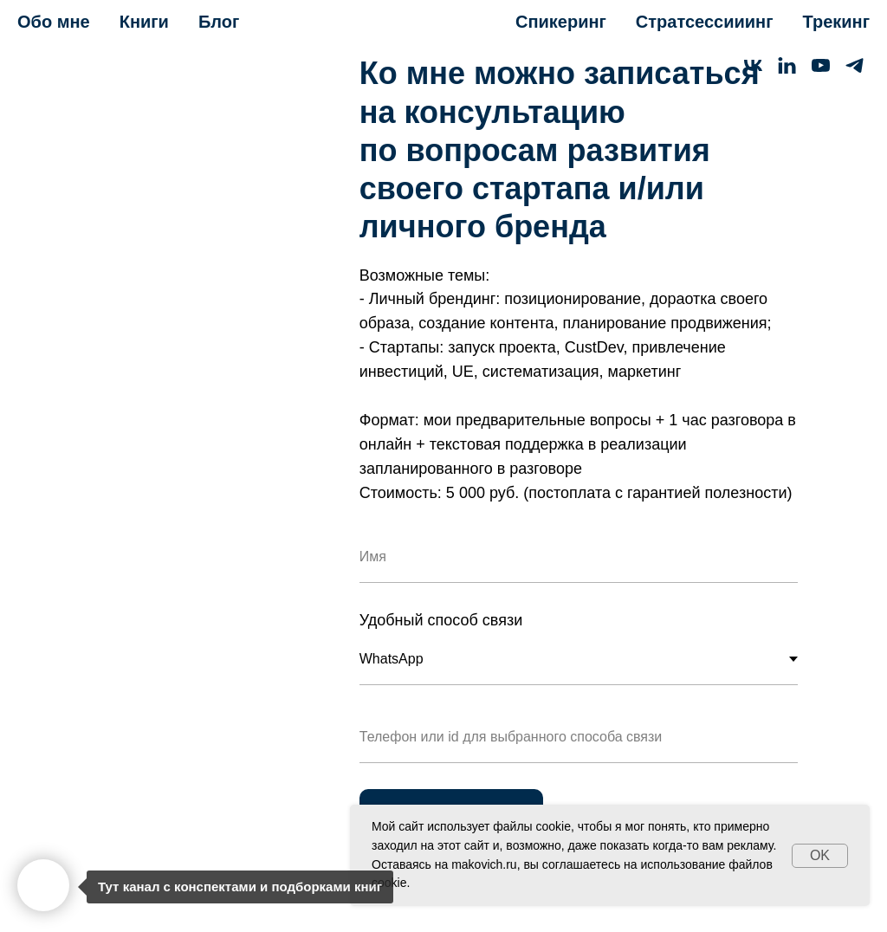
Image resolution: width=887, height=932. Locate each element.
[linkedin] (787, 65)
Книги (144, 21)
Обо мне (53, 21)
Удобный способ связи (440, 620)
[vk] (753, 65)
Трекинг (836, 21)
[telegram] (854, 65)
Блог (218, 21)
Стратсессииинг (705, 21)
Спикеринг (560, 21)
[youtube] (821, 65)
